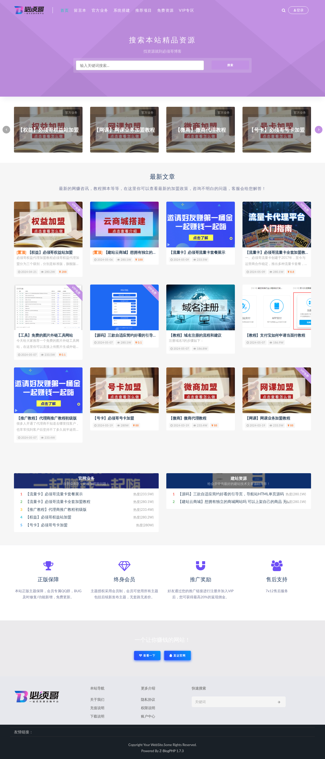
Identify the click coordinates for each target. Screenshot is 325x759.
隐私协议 (148, 699)
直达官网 (177, 655)
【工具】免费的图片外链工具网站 (45, 335)
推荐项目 (143, 10)
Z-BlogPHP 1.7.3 (171, 751)
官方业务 (100, 10)
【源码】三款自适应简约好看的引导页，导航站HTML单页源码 (145, 335)
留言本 (80, 10)
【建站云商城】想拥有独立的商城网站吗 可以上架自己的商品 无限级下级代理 (244, 501)
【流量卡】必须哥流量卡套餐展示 (197, 252)
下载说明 (97, 716)
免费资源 (165, 10)
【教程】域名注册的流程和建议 (195, 335)
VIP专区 (186, 10)
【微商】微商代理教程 (187, 418)
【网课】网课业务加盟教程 (267, 418)
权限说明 (148, 708)
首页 (64, 10)
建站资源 (239, 478)
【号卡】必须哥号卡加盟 (113, 418)
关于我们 (97, 699)
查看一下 (147, 655)
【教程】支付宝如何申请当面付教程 (275, 335)
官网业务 (86, 478)
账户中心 (148, 716)
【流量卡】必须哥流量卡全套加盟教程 (277, 252)
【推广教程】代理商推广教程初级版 (47, 418)
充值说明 (97, 708)
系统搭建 (121, 10)
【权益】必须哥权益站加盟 (45, 252)
